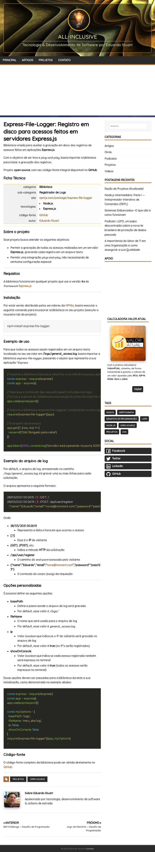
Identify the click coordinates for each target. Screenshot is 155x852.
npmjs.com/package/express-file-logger (65, 198)
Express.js (25, 286)
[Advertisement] (77, 91)
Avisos (110, 412)
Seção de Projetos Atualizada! (124, 188)
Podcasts (111, 158)
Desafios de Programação (121, 418)
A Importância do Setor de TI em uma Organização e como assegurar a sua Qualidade (125, 245)
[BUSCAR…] (128, 126)
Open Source (37, 779)
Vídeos (109, 171)
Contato (90, 848)
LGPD (144, 418)
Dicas (108, 152)
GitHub (43, 215)
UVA (124, 432)
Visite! (137, 389)
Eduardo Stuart (49, 220)
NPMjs (70, 305)
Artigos (109, 146)
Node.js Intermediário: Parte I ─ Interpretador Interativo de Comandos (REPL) (125, 199)
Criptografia (126, 412)
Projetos (18, 779)
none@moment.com (59, 565)
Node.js (110, 425)
